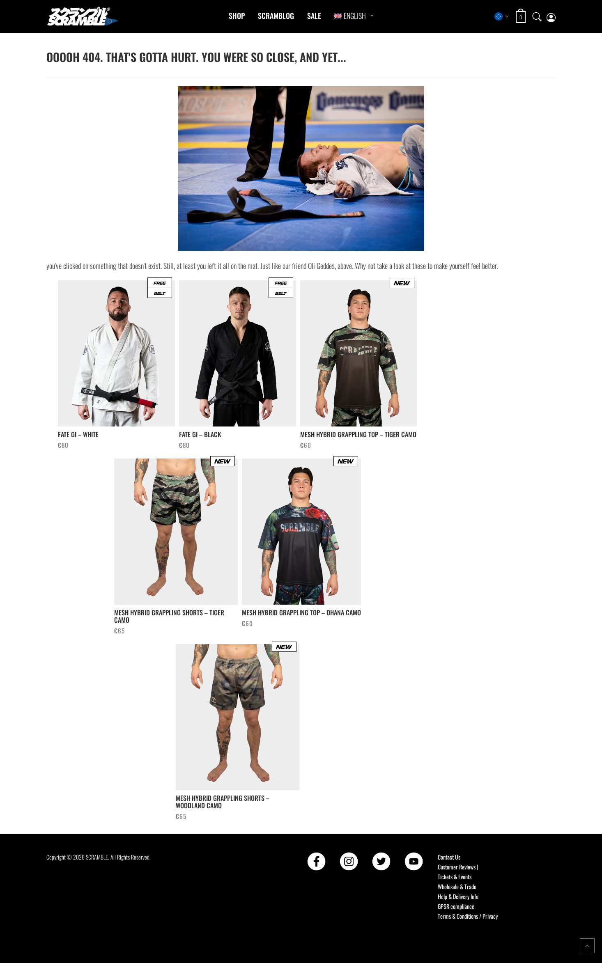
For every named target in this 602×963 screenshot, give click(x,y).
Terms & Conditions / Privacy (468, 916)
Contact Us (449, 857)
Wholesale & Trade (457, 886)
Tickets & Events (454, 876)
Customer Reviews (457, 866)
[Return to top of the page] (587, 945)
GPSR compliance (456, 906)
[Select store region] (501, 16)
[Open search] (537, 16)
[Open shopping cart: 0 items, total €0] (522, 17)
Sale (314, 15)
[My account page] (551, 16)
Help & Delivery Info (458, 896)
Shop (237, 15)
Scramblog (276, 15)
